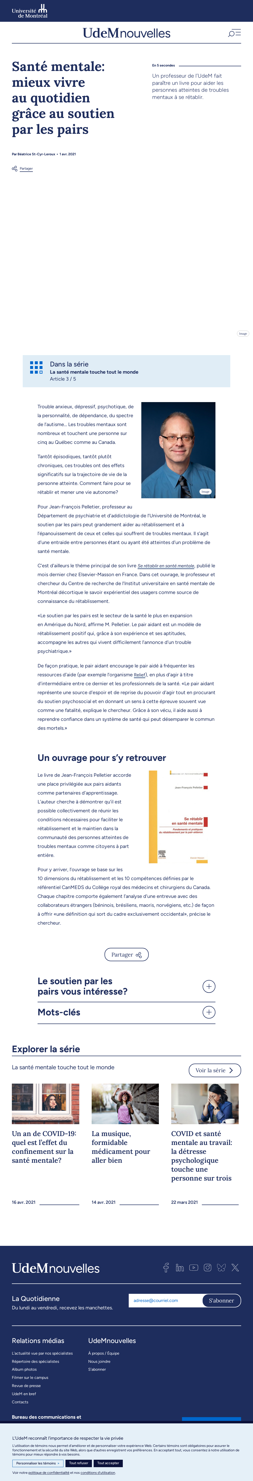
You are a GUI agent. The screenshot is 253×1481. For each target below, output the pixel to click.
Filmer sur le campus (30, 1382)
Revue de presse (26, 1390)
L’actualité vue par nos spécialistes (42, 1358)
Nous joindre (99, 1366)
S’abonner (97, 1374)
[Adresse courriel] (165, 1305)
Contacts (20, 1406)
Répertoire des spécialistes (35, 1366)
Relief (140, 679)
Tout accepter (108, 1463)
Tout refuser (78, 1463)
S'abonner (221, 1305)
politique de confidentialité (48, 1473)
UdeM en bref (24, 1398)
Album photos (24, 1374)
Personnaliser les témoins (38, 1463)
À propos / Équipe (103, 1358)
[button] (234, 35)
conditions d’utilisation (98, 1473)
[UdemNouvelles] (126, 35)
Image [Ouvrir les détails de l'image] (242, 338)
